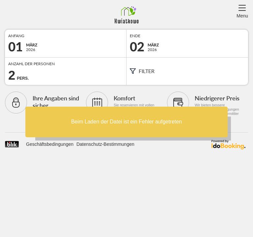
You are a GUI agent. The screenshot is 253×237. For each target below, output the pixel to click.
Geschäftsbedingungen (49, 144)
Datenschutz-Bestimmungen (105, 144)
